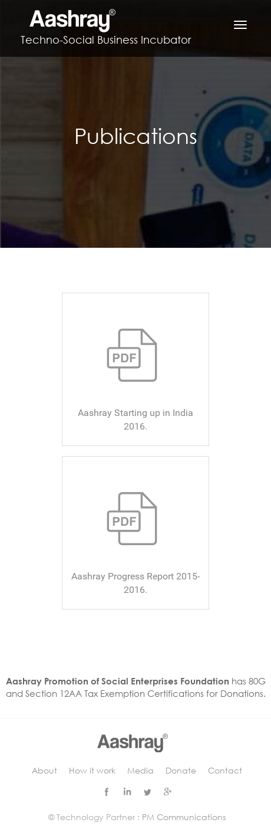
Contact (225, 770)
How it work (92, 770)
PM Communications (184, 817)
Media (140, 770)
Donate (181, 770)
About (44, 770)
